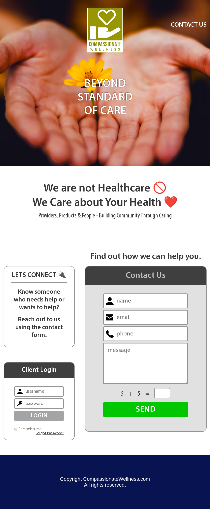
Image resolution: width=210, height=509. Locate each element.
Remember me (30, 429)
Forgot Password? (50, 433)
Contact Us (189, 25)
